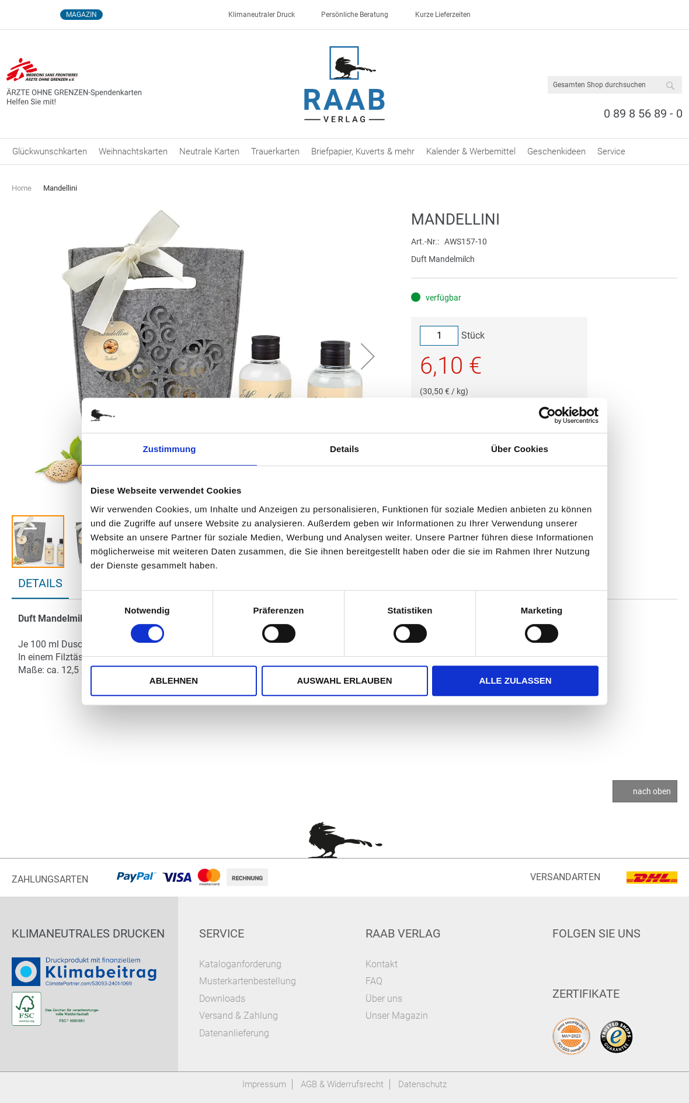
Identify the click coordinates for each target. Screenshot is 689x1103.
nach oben (652, 791)
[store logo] (344, 84)
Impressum (264, 1084)
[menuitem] (49, 151)
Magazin (81, 15)
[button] (367, 356)
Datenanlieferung (234, 1033)
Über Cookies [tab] (519, 449)
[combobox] (615, 84)
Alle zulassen (515, 680)
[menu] (344, 151)
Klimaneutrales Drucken (88, 933)
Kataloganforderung (240, 964)
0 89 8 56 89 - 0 (643, 113)
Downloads (222, 998)
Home (22, 188)
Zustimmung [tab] (169, 449)
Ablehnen (173, 680)
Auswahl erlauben (344, 680)
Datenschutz (422, 1084)
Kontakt (382, 964)
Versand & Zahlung (238, 1015)
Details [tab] (344, 449)
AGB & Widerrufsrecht (342, 1084)
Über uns (384, 998)
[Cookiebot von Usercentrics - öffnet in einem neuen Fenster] (547, 415)
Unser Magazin (397, 1015)
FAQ (374, 981)
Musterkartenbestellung (247, 981)
